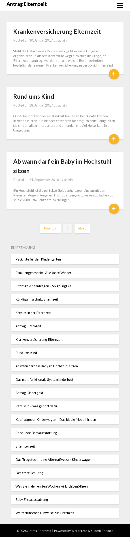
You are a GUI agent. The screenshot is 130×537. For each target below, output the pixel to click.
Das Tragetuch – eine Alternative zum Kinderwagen (53, 459)
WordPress (79, 531)
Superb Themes (102, 531)
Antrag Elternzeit (26, 4)
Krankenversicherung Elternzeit (57, 31)
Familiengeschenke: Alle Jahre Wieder (43, 273)
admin (62, 40)
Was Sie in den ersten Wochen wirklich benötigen (51, 486)
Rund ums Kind (33, 96)
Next (82, 228)
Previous (50, 228)
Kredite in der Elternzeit (33, 313)
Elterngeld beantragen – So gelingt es (43, 286)
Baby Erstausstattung (31, 499)
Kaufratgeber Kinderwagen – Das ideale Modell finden (55, 419)
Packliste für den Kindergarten (38, 259)
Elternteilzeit (25, 446)
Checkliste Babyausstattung (36, 433)
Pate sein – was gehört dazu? (36, 406)
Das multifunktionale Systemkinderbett (44, 379)
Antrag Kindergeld (29, 393)
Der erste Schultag (29, 473)
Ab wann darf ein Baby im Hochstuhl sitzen (46, 366)
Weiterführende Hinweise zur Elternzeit (45, 513)
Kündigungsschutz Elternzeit (36, 299)
